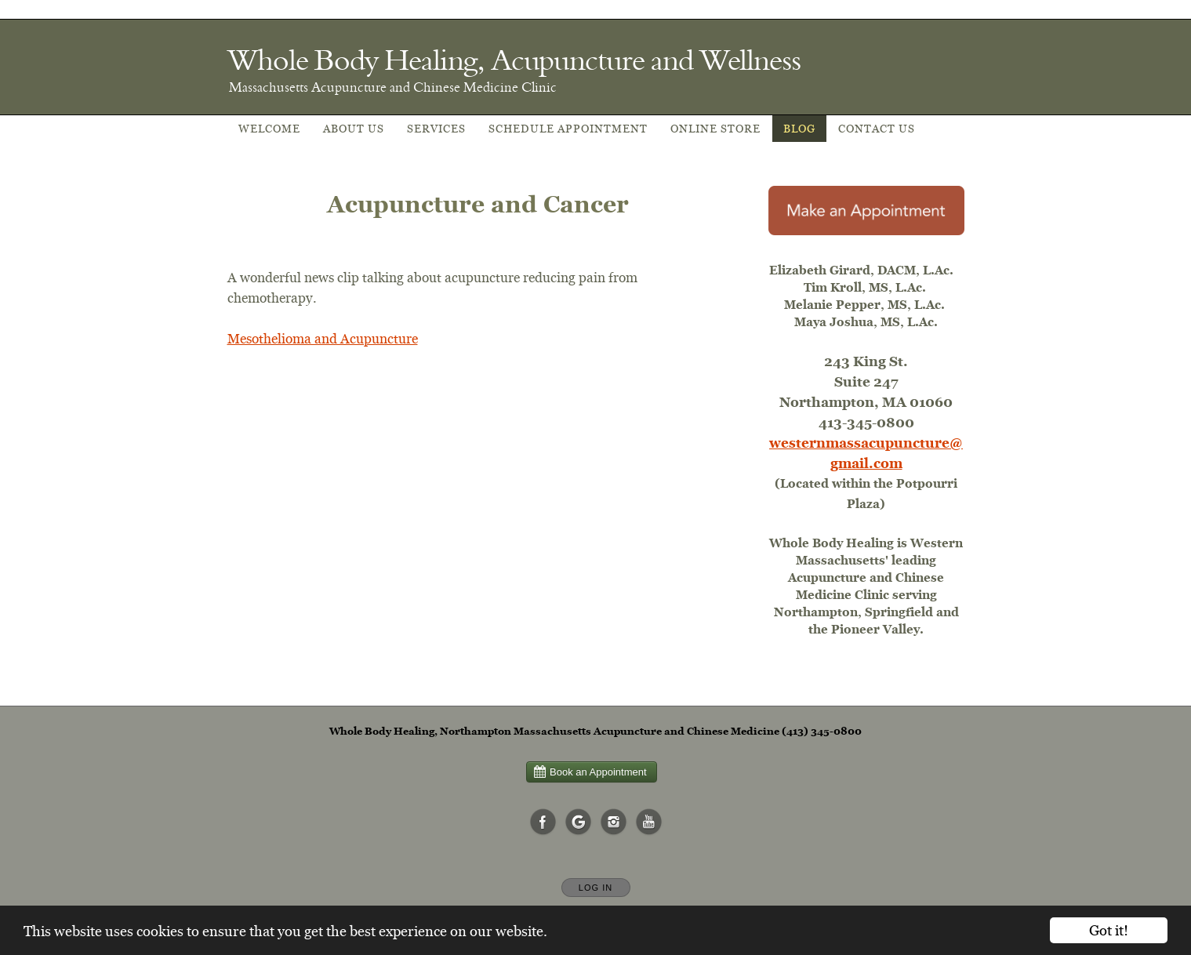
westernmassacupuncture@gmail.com (866, 453)
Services (436, 128)
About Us (353, 128)
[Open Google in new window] (579, 822)
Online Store (715, 128)
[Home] (514, 60)
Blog (799, 128)
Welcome (269, 128)
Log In (595, 887)
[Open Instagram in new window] (614, 822)
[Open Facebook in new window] (543, 822)
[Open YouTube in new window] (649, 822)
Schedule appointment (568, 128)
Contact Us (876, 128)
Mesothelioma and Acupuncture (322, 338)
